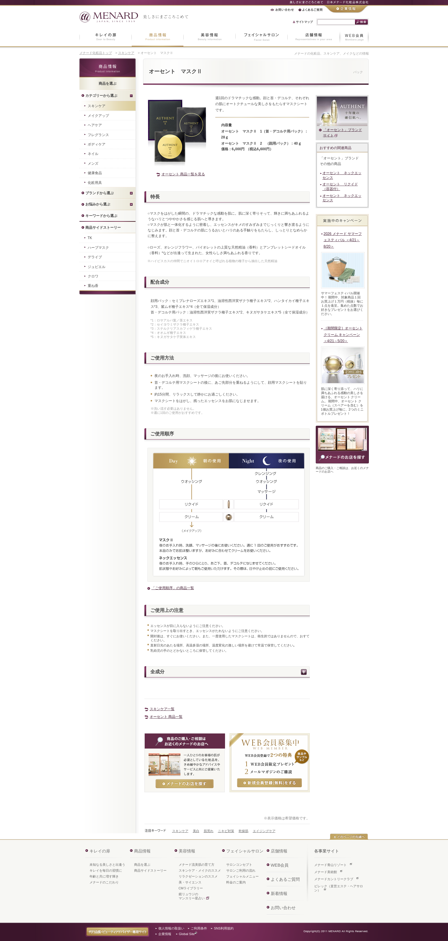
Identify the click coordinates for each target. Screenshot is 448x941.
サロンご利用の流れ (240, 870)
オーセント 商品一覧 (166, 717)
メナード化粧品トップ (95, 53)
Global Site (187, 934)
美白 (196, 831)
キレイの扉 (99, 851)
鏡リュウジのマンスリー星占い (192, 896)
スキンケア (126, 53)
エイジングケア (264, 831)
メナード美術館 (325, 872)
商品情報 (107, 67)
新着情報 (279, 893)
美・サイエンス (190, 882)
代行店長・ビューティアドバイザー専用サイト (117, 932)
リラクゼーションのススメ (198, 876)
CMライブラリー (191, 888)
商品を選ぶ (142, 864)
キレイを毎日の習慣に (105, 870)
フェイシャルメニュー (242, 876)
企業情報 (164, 934)
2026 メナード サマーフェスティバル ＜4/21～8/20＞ (343, 240)
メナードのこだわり (104, 882)
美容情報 (187, 851)
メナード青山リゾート (330, 865)
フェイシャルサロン (244, 851)
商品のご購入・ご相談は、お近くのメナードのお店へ (342, 444)
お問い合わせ (283, 907)
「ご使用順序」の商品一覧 (172, 588)
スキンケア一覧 (162, 709)
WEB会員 (280, 865)
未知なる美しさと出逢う (107, 864)
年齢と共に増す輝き (104, 876)
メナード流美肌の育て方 (196, 864)
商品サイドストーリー (150, 870)
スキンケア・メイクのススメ (200, 870)
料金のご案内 (236, 882)
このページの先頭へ (349, 836)
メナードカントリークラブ (333, 879)
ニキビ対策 (226, 831)
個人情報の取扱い (171, 928)
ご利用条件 (199, 928)
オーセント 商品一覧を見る (183, 174)
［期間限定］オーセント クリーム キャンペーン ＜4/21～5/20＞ (343, 334)
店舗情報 (279, 851)
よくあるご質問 (285, 879)
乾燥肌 (243, 831)
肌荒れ (209, 831)
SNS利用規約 (224, 928)
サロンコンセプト (239, 864)
